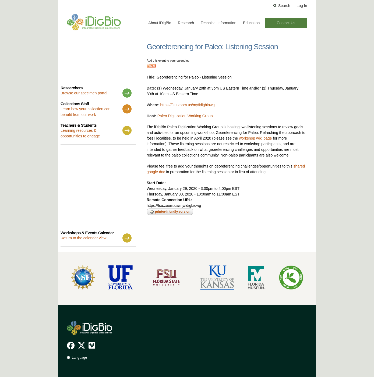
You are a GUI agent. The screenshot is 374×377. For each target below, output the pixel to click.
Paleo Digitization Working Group (185, 116)
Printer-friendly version (170, 212)
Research (186, 23)
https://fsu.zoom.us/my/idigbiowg (187, 105)
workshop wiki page (255, 138)
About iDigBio (159, 23)
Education (251, 23)
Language (79, 358)
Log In (302, 5)
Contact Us (286, 23)
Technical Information (218, 23)
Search (284, 5)
